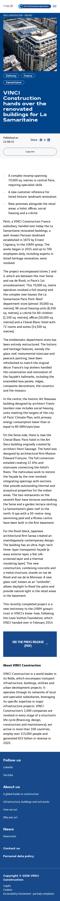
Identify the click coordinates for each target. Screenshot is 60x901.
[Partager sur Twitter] (45, 140)
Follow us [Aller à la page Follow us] (12, 760)
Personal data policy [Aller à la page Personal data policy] (18, 856)
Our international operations (33, 6)
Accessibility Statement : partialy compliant (28, 893)
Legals (7, 885)
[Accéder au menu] (54, 6)
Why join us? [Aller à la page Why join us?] (10, 817)
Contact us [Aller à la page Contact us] (11, 848)
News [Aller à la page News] (8, 829)
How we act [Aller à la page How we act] (10, 809)
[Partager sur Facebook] (41, 140)
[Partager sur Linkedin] (48, 140)
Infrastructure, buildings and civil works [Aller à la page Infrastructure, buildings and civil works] (26, 801)
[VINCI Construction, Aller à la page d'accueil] (8, 6)
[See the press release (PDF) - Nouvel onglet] (30, 644)
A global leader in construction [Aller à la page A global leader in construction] (21, 794)
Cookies (7, 889)
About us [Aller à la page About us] (11, 786)
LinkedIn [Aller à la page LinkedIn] (8, 767)
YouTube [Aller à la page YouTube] (8, 775)
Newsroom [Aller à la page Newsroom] (9, 836)
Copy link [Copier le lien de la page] (30, 151)
